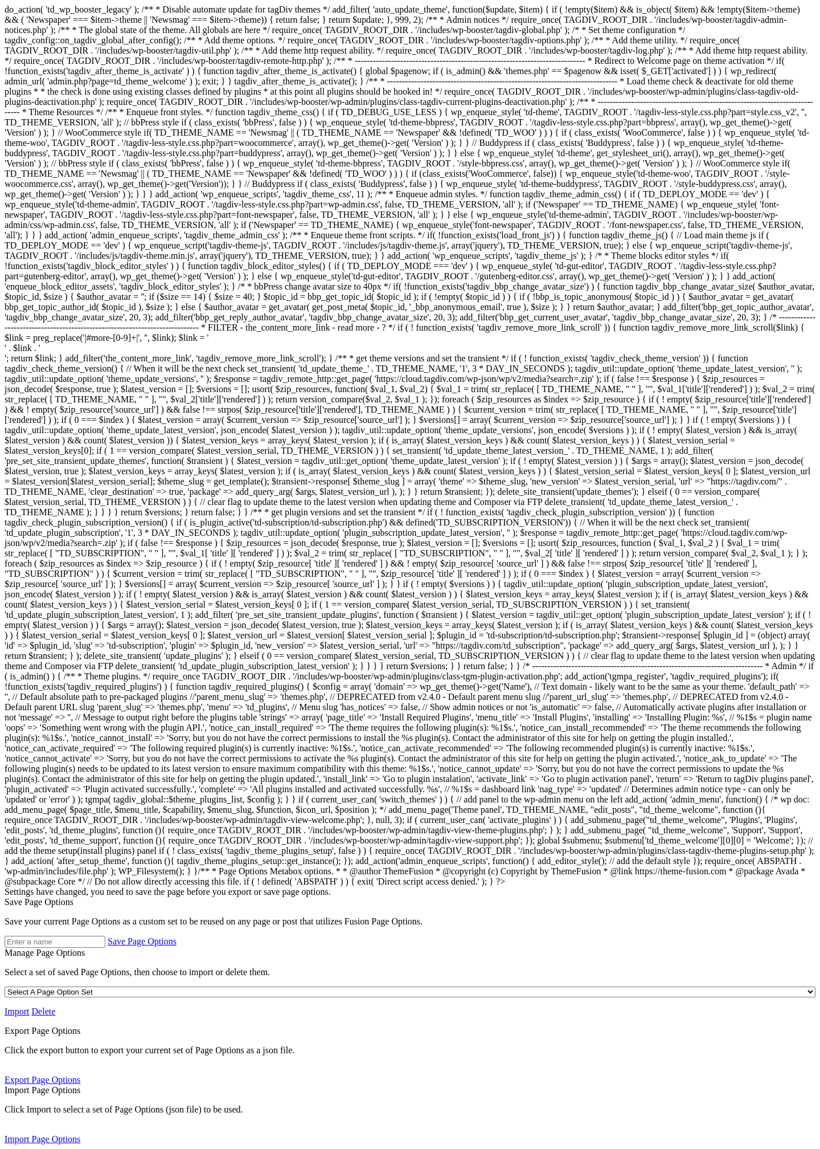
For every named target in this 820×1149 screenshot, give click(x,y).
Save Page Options (39, 902)
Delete (44, 1011)
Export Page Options (42, 1031)
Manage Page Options (45, 953)
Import (17, 1011)
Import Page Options (42, 1090)
